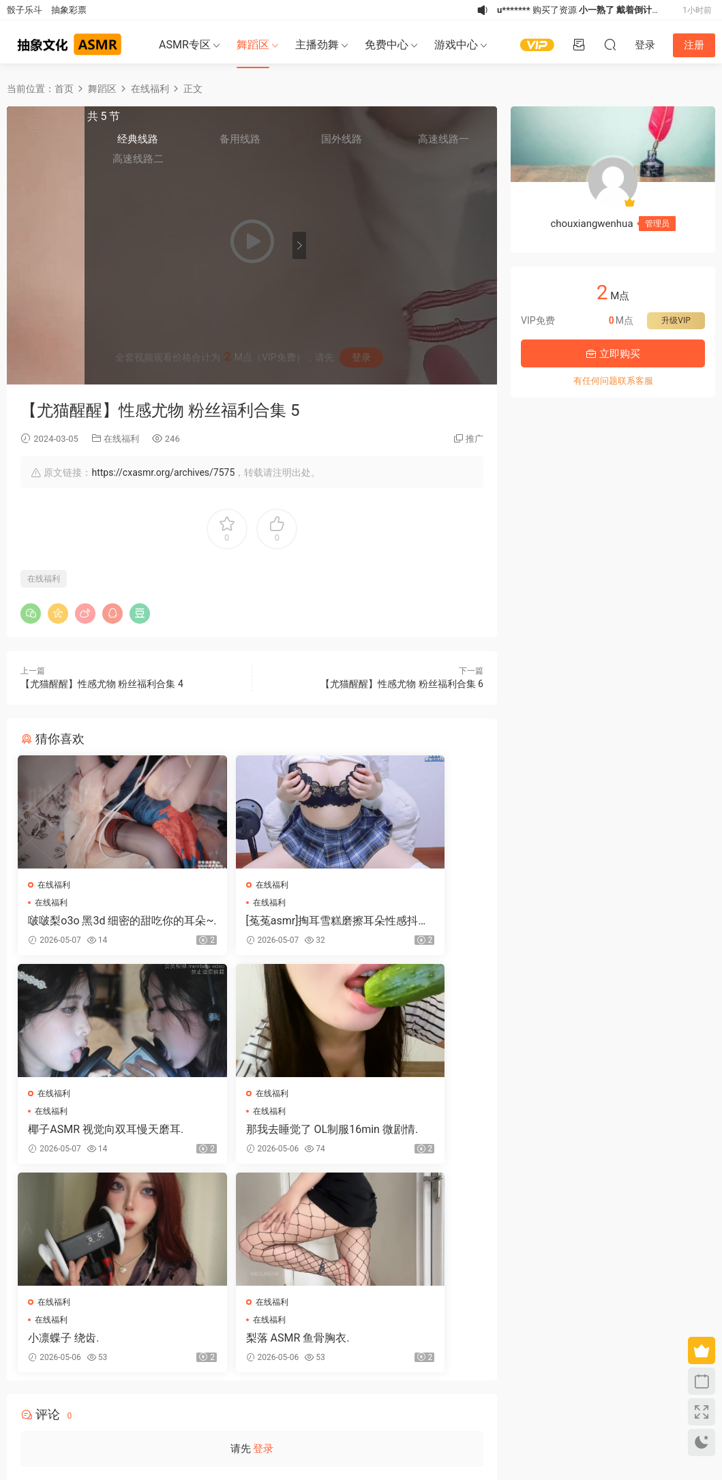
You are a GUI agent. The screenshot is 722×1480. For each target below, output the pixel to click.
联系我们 (122, 1408)
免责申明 (88, 1408)
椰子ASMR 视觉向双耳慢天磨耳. (408, 921)
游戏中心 (456, 44)
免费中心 (386, 44)
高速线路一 (465, 144)
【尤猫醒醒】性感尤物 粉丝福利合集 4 (101, 683)
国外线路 (422, 144)
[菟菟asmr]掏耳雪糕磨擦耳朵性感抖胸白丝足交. (248, 921)
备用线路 (380, 144)
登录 (263, 1250)
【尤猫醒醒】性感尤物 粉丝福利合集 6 (401, 683)
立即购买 (613, 354)
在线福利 (121, 439)
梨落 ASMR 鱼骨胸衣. (400, 1134)
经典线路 (337, 144)
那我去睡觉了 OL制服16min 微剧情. (89, 1134)
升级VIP (675, 320)
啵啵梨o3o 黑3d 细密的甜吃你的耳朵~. (92, 921)
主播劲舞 (317, 44)
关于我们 (53, 1408)
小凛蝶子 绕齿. (225, 1134)
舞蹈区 (253, 44)
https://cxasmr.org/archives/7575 (163, 472)
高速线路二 (337, 163)
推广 (474, 439)
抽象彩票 (69, 10)
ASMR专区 (185, 44)
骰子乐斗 (24, 10)
